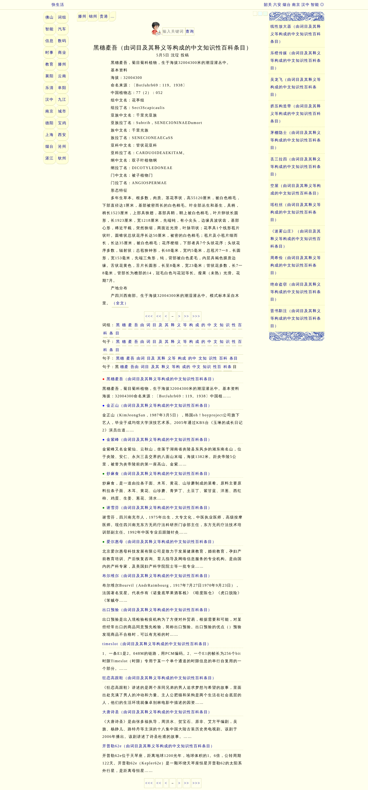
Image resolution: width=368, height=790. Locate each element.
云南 (62, 76)
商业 (62, 52)
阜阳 (62, 88)
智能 (315, 5)
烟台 (287, 5)
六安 (277, 5)
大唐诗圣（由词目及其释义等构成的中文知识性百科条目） (157, 712)
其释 (161, 358)
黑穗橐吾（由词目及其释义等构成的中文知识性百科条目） (161, 379)
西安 (62, 135)
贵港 (104, 16)
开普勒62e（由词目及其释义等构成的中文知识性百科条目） (158, 746)
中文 (196, 367)
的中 (192, 358)
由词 (141, 358)
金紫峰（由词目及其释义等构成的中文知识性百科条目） (159, 439)
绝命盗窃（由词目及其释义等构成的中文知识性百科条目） (295, 291)
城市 (62, 111)
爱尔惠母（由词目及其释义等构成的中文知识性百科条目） (161, 542)
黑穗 (120, 358)
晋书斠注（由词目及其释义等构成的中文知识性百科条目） (295, 318)
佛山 (49, 17)
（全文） (120, 303)
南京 (296, 5)
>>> (196, 316)
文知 (203, 358)
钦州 (62, 158)
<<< (149, 316)
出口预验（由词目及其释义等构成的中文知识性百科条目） (157, 610)
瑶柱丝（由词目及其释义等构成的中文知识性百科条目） (295, 212)
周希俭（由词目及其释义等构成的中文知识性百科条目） (295, 265)
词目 (145, 367)
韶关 (268, 5)
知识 (207, 367)
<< (158, 316)
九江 (62, 99)
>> (186, 316)
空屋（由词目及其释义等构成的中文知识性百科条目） (295, 189)
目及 (151, 358)
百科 (223, 358)
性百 (217, 367)
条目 (234, 358)
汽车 (62, 29)
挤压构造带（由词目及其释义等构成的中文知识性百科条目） (295, 113)
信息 (49, 41)
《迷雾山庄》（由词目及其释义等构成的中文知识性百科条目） (295, 238)
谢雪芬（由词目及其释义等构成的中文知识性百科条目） (159, 508)
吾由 (134, 367)
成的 (186, 367)
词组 (62, 17)
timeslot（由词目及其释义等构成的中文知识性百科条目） (156, 644)
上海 (49, 135)
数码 (62, 41)
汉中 (305, 5)
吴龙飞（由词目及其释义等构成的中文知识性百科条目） (295, 87)
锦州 (93, 16)
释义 (165, 367)
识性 (213, 358)
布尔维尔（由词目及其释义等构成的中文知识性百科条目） (157, 576)
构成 (182, 358)
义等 (172, 358)
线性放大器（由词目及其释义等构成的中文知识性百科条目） (295, 33)
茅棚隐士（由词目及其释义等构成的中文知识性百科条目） (295, 140)
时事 (49, 52)
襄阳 (49, 76)
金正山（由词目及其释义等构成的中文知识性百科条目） (159, 405)
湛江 (49, 158)
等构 (176, 367)
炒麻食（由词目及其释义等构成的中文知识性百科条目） (159, 474)
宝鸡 (62, 123)
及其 (155, 367)
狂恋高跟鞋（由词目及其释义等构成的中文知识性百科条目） (159, 678)
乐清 (49, 88)
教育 (49, 64)
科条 (227, 367)
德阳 (49, 123)
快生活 (53, 5)
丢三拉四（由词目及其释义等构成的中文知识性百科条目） (295, 166)
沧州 (62, 146)
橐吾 (130, 358)
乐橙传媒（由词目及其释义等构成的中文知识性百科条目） (295, 60)
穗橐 (124, 367)
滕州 (62, 64)
